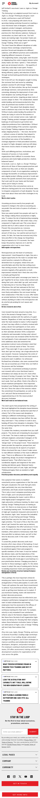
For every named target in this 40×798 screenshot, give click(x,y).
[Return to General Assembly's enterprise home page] (12, 3)
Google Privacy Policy (14, 745)
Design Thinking (7, 43)
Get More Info (20, 795)
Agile (17, 38)
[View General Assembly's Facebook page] (8, 776)
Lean (9, 40)
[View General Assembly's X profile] (20, 776)
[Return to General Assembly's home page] (20, 710)
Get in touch (20, 783)
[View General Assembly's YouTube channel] (26, 776)
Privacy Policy (28, 740)
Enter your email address (12, 732)
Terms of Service (7, 742)
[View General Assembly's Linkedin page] (31, 776)
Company (20, 761)
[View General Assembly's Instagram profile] (14, 776)
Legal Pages (20, 754)
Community (20, 767)
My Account (33, 3)
